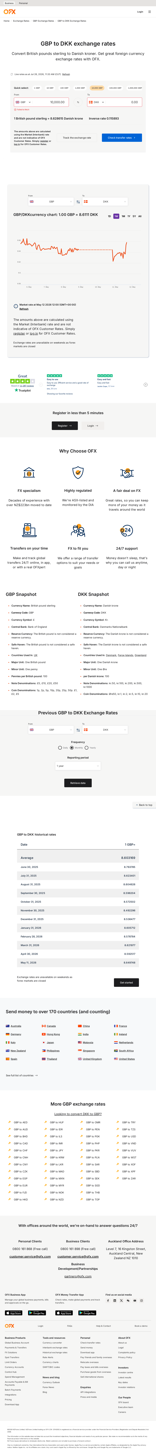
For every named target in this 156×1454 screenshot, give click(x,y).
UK (35, 655)
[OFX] (9, 11)
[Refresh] (11, 74)
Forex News (48, 1387)
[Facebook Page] (108, 1300)
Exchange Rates (21, 21)
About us (122, 1342)
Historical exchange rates (55, 1352)
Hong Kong (53, 1034)
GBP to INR (56, 1143)
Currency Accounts (14, 1367)
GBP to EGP (20, 1178)
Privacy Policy (125, 1357)
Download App (12, 1404)
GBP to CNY (21, 1164)
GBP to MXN (57, 1178)
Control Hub (10, 1372)
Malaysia (88, 1042)
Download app (87, 1352)
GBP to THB (93, 1192)
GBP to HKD (21, 1199)
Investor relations (126, 1387)
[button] (37, 88)
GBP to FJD (20, 1192)
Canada (51, 1026)
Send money (86, 1347)
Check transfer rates (90, 1342)
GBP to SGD (93, 1185)
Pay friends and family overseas (96, 1357)
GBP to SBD (93, 1171)
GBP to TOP (93, 1199)
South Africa (126, 1050)
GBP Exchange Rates (43, 21)
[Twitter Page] (121, 1300)
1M (123, 216)
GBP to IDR (56, 1129)
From (16, 94)
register (44, 141)
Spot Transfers (12, 1357)
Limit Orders (11, 1362)
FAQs (69, 1326)
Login (140, 11)
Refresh (66, 74)
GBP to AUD (21, 1129)
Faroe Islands (125, 655)
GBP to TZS (128, 1129)
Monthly (79, 747)
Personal (23, 3)
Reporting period (78, 757)
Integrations (10, 1394)
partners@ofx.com (78, 1276)
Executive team (125, 1407)
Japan (50, 1042)
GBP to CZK (21, 1171)
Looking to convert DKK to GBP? (78, 1114)
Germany (16, 1034)
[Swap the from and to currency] (78, 102)
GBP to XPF (128, 1171)
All (139, 216)
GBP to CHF (21, 1150)
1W (116, 216)
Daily (65, 747)
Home (6, 21)
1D (109, 216)
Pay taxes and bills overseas (94, 1367)
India (86, 1034)
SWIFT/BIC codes (51, 1367)
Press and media (88, 1397)
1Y (129, 216)
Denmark (111, 655)
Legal (121, 1347)
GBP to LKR (56, 1164)
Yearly (93, 747)
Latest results (124, 1377)
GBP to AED (21, 1122)
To (88, 94)
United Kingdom (92, 1058)
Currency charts (50, 1362)
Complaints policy (126, 1352)
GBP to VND (129, 1143)
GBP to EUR (20, 1185)
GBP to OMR (93, 1122)
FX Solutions (11, 1352)
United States (127, 1058)
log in (17, 144)
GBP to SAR (92, 1164)
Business (9, 3)
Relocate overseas (89, 1362)
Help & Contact (103, 1326)
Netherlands (126, 1042)
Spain (14, 1058)
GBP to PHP (93, 1143)
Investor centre (125, 1372)
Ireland (123, 1034)
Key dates (123, 1382)
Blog (45, 1392)
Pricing (8, 1399)
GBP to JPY (56, 1150)
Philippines (53, 1050)
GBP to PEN (93, 1129)
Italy (13, 1042)
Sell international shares (92, 1377)
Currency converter (52, 1342)
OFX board (123, 1402)
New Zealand (18, 1050)
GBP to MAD (57, 1171)
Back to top (144, 804)
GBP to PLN (92, 1157)
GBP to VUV (129, 1150)
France (123, 1026)
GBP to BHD (21, 1136)
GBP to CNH (21, 1157)
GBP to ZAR (129, 1178)
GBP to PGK (93, 1136)
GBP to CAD (21, 1143)
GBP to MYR (57, 1185)
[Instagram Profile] (141, 1300)
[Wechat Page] (128, 1300)
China (86, 1026)
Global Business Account (17, 1342)
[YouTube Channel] (134, 1300)
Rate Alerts (48, 1357)
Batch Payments (13, 1390)
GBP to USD (129, 1136)
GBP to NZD (57, 1199)
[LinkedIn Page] (114, 1300)
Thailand (52, 1058)
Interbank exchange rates (55, 1347)
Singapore (89, 1050)
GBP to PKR (92, 1150)
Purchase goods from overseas (95, 1372)
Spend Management (15, 1377)
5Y (134, 216)
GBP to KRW (57, 1157)
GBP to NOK (57, 1192)
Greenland (140, 655)
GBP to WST (129, 1157)
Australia (16, 1026)
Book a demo (141, 1326)
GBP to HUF (57, 1122)
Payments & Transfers (16, 1347)
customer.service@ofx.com (30, 1256)
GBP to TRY (129, 1122)
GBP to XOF (129, 1164)
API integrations (88, 1392)
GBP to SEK (92, 1178)
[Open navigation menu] (149, 11)
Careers (122, 1412)
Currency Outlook (51, 1382)
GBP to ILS (56, 1136)
